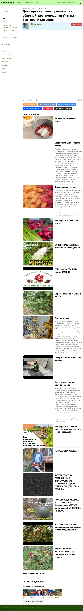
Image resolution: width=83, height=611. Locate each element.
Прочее (3, 72)
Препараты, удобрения (10, 37)
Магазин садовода (7, 58)
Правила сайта (5, 607)
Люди (37, 2)
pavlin (58, 593)
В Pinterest (48, 109)
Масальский (32, 593)
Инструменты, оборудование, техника (10, 26)
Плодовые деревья (8, 41)
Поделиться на (32, 109)
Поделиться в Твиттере (63, 109)
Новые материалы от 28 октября (34, 8)
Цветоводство (5, 44)
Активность (19, 2)
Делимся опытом (6, 48)
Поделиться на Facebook (66, 104)
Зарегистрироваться (69, 2)
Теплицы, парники (8, 30)
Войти (59, 2)
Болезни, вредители (9, 34)
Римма (52, 593)
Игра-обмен (5, 62)
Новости (3, 51)
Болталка (4, 65)
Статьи (3, 69)
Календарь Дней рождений (33, 602)
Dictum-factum (36, 24)
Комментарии (29, 2)
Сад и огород (5, 11)
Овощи (5, 15)
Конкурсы (4, 8)
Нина (39, 593)
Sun (26, 593)
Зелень (5, 22)
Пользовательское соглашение (32, 607)
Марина (45, 593)
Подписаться (76, 25)
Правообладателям (17, 607)
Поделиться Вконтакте (47, 104)
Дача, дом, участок (7, 55)
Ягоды (5, 18)
